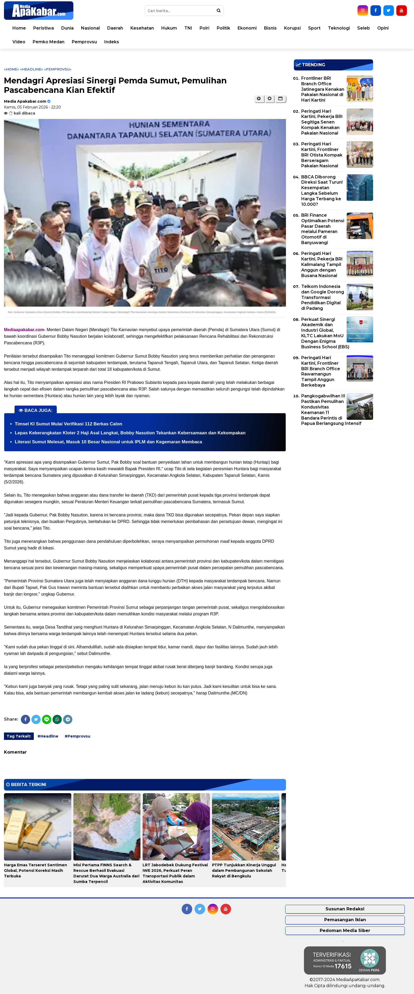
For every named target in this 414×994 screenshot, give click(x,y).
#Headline (47, 736)
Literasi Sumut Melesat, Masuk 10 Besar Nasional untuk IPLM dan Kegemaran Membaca (108, 441)
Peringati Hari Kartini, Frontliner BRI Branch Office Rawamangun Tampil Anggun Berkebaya (320, 371)
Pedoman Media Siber (345, 930)
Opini (383, 28)
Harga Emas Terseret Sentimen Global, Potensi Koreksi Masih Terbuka (35, 870)
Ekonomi (247, 28)
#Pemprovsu (77, 736)
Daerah (115, 28)
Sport (314, 28)
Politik (223, 28)
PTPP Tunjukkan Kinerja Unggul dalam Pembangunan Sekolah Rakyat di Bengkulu (244, 870)
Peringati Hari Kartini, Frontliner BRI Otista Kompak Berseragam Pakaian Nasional (321, 154)
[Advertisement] (333, 470)
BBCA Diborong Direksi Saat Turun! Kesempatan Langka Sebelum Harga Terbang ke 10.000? (322, 190)
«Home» (11, 69)
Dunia (67, 28)
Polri (204, 28)
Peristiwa (43, 28)
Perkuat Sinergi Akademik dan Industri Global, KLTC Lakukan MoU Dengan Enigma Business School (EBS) (325, 333)
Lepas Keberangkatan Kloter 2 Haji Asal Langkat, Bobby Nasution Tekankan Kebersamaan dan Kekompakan (130, 432)
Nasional (90, 28)
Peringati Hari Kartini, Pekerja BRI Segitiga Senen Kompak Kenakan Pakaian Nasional (322, 122)
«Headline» (31, 69)
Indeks (111, 41)
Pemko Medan (48, 41)
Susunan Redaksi (345, 908)
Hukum (169, 28)
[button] (280, 98)
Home (19, 28)
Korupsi (292, 28)
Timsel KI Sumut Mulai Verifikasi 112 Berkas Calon (68, 423)
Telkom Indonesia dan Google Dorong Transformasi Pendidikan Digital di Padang (322, 297)
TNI (188, 28)
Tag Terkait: (19, 736)
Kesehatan (142, 28)
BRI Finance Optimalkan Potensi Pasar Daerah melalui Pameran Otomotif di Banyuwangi (322, 229)
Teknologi (339, 28)
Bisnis (270, 28)
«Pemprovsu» (57, 69)
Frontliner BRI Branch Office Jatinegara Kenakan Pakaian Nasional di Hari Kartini (322, 89)
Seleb (363, 28)
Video (18, 41)
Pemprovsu (84, 41)
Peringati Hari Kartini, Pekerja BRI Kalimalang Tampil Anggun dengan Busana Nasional (322, 264)
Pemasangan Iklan (345, 919)
